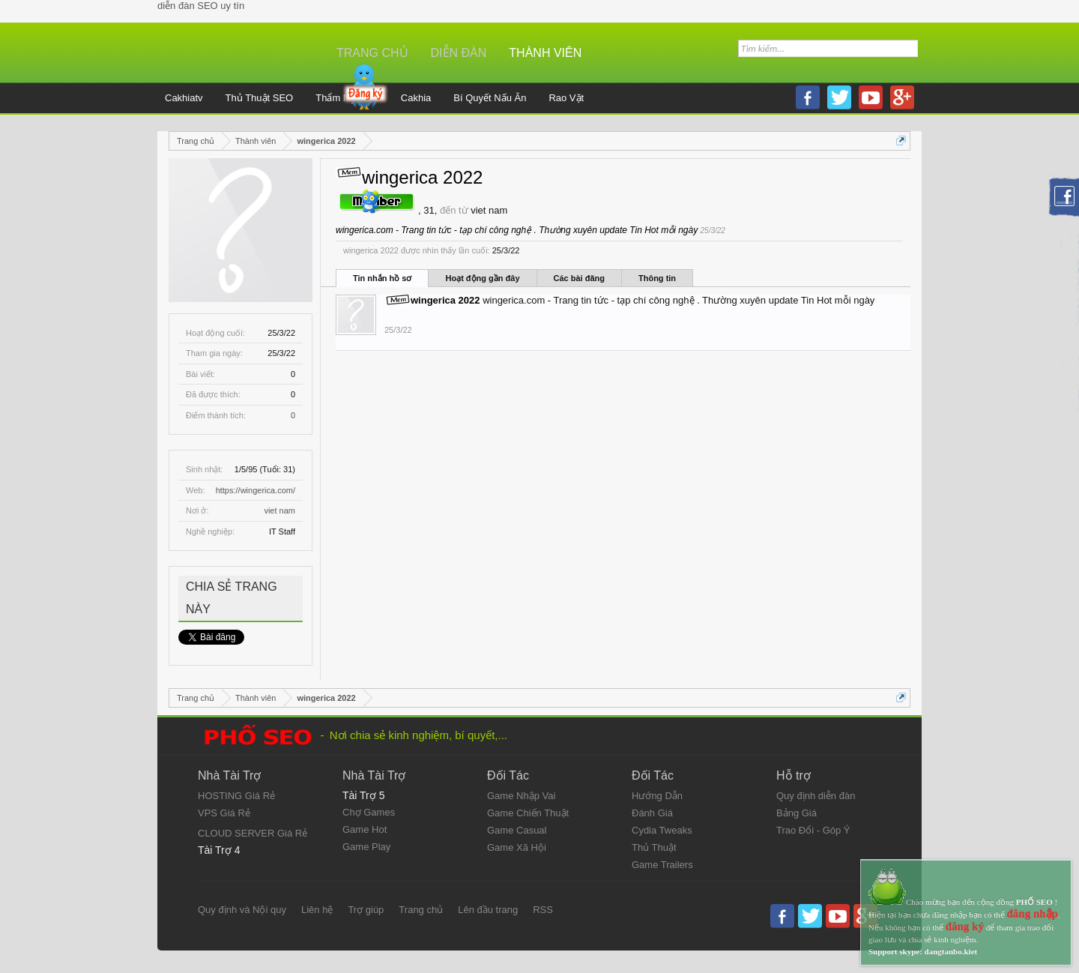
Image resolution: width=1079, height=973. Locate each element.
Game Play (366, 846)
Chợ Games (368, 812)
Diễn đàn (459, 52)
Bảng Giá (796, 813)
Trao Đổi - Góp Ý (813, 830)
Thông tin (657, 278)
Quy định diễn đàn (815, 795)
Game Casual (516, 830)
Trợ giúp (366, 909)
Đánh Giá (652, 813)
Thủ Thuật (654, 847)
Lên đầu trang (488, 909)
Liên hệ (317, 909)
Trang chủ (372, 52)
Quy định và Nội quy (242, 909)
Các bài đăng (579, 278)
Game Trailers (662, 864)
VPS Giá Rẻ (224, 813)
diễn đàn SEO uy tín (200, 5)
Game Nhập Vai (521, 795)
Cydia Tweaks (662, 830)
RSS (543, 909)
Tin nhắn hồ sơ (382, 278)
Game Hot (364, 829)
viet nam (279, 510)
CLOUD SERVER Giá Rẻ (252, 833)
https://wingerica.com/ (255, 490)
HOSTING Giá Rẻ (236, 795)
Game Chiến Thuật (528, 813)
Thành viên (545, 52)
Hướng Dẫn (657, 795)
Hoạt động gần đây (482, 278)
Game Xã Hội (516, 847)
